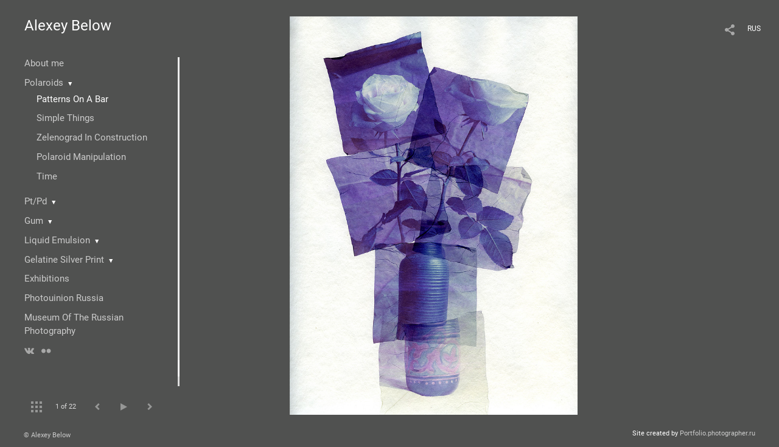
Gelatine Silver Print (64, 259)
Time (47, 176)
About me (44, 63)
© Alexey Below (47, 435)
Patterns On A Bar (72, 99)
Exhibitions (46, 278)
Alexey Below (67, 25)
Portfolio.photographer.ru (717, 433)
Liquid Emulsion (57, 240)
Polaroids (43, 82)
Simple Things (65, 118)
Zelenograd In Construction (92, 137)
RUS (754, 28)
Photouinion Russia (63, 298)
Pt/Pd (35, 201)
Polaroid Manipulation (81, 156)
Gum (33, 220)
